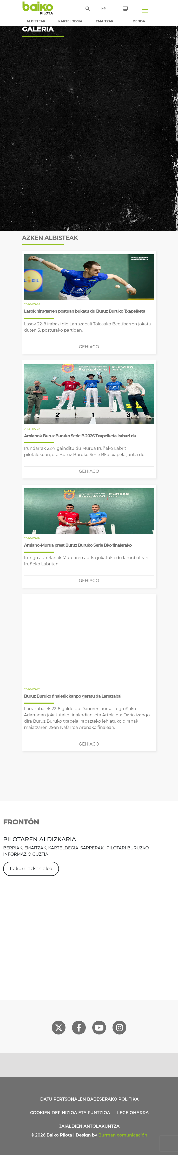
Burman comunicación (122, 1135)
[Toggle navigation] (145, 9)
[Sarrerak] (123, 8)
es (104, 8)
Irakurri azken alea (31, 869)
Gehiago (89, 346)
